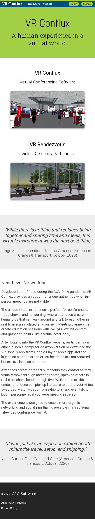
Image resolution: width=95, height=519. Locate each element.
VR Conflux (47, 73)
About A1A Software (13, 502)
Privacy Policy (9, 508)
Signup (87, 4)
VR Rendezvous (48, 144)
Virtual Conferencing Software (47, 82)
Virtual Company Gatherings (48, 153)
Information (33, 3)
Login (74, 4)
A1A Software (24, 493)
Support (47, 3)
